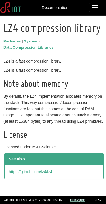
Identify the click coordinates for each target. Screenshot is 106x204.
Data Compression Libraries (29, 47)
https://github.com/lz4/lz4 (31, 178)
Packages (13, 41)
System (31, 41)
